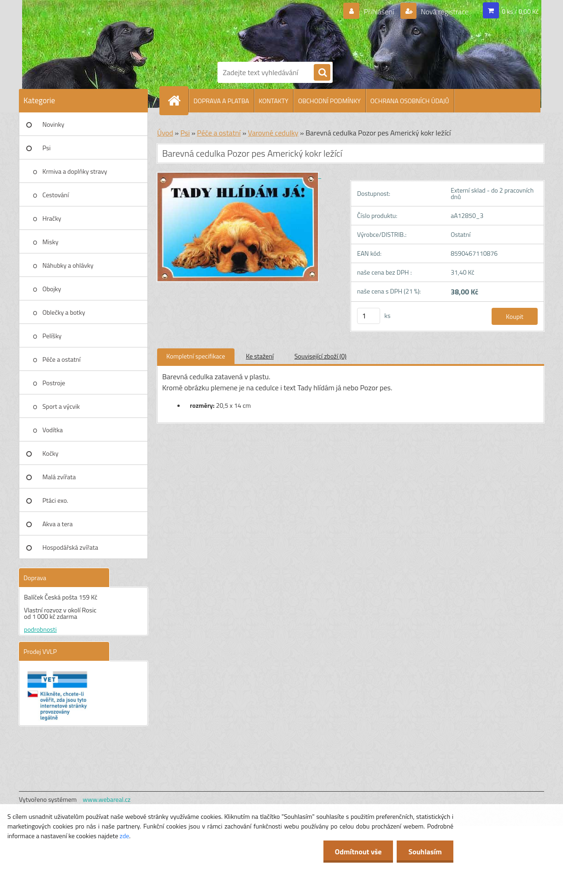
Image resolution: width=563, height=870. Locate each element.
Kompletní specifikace (195, 356)
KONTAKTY (273, 101)
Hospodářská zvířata (70, 547)
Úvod (165, 132)
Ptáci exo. (55, 500)
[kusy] (368, 316)
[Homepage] (177, 100)
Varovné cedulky (273, 132)
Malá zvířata (59, 477)
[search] (322, 73)
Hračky (51, 218)
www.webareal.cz (107, 799)
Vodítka (52, 430)
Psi (46, 148)
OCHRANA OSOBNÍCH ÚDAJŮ (409, 101)
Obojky (51, 289)
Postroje (53, 383)
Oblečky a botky (63, 312)
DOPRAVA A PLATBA (221, 101)
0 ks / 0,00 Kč (520, 11)
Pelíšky (52, 336)
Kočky (50, 453)
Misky (50, 242)
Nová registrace (444, 11)
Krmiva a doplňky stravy (74, 171)
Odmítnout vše (358, 851)
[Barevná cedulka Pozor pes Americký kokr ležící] (239, 175)
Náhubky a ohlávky (68, 265)
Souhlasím (425, 851)
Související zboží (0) (320, 356)
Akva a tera (57, 524)
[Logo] (249, 29)
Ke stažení (260, 356)
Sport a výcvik (61, 406)
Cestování (55, 195)
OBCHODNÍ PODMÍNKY (329, 101)
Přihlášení (379, 11)
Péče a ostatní (61, 359)
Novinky (53, 124)
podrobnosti (40, 629)
